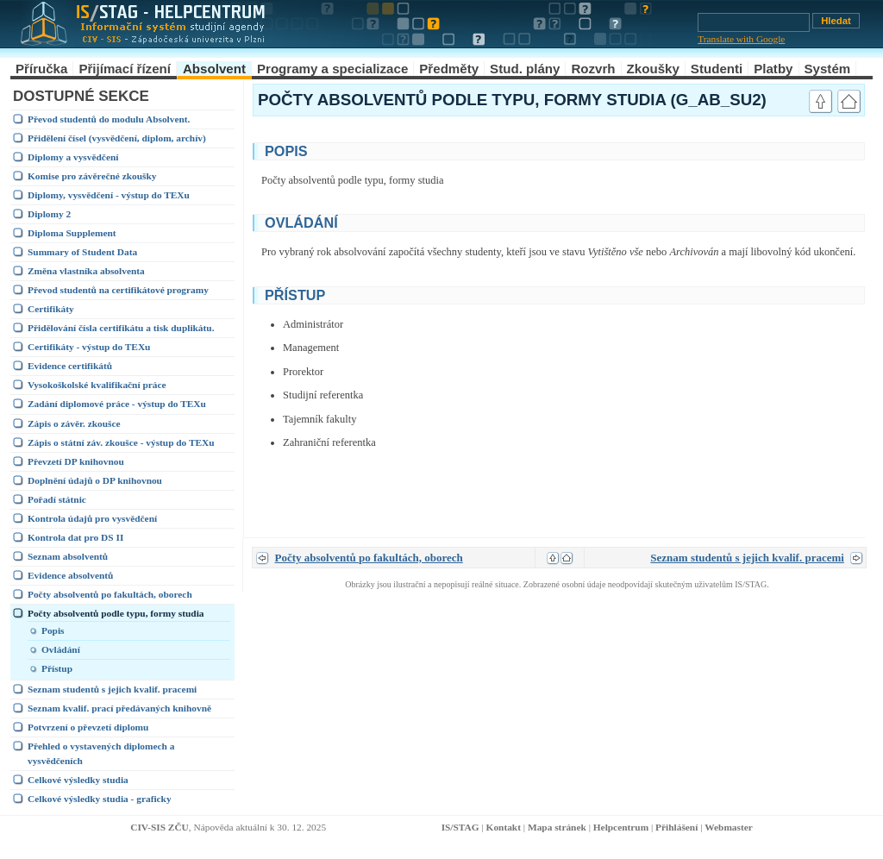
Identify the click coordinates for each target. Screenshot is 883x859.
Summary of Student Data (82, 252)
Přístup (56, 668)
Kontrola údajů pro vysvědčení (92, 518)
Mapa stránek (557, 827)
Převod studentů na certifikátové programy (118, 290)
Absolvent (214, 68)
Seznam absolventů (68, 556)
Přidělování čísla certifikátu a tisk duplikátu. (121, 328)
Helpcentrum (620, 827)
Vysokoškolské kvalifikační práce (97, 384)
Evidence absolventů (70, 575)
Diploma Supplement (72, 233)
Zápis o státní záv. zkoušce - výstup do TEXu (121, 442)
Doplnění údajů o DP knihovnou (95, 480)
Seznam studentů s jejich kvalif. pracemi (112, 689)
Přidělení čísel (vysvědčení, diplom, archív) (117, 138)
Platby (773, 68)
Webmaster (729, 827)
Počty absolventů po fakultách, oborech (110, 594)
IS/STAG (460, 827)
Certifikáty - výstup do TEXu (89, 347)
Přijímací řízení (124, 68)
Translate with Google (741, 39)
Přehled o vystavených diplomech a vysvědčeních (101, 753)
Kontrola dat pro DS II (75, 537)
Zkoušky (653, 68)
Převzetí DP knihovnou (76, 461)
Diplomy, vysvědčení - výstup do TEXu (109, 195)
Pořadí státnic (57, 499)
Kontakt (503, 827)
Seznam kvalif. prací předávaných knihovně (119, 708)
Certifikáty (51, 309)
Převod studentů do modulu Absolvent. (109, 119)
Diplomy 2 (49, 214)
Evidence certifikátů (70, 366)
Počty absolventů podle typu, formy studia (116, 613)
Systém (828, 68)
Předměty (449, 68)
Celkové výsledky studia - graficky (100, 798)
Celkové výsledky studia (78, 779)
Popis (53, 630)
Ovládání (60, 649)
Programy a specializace (332, 68)
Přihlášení (676, 827)
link (782, 149)
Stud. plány (525, 68)
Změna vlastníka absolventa (86, 271)
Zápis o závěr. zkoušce (74, 423)
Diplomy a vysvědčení (73, 157)
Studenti (716, 68)
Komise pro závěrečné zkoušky (92, 176)
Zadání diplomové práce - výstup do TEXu (117, 403)
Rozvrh (593, 68)
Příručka (41, 68)
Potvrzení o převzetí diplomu (88, 727)
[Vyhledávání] (754, 22)
